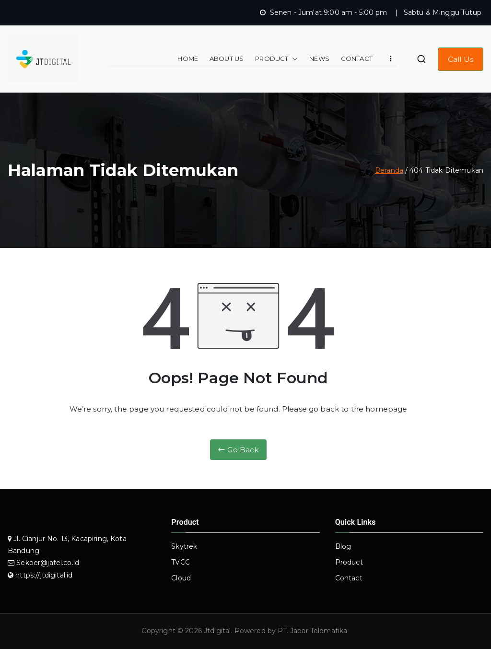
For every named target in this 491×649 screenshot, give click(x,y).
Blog (343, 546)
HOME (187, 58)
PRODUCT (276, 59)
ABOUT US (227, 58)
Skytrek (184, 546)
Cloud (181, 578)
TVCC (180, 562)
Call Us (460, 59)
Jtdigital (217, 630)
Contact (348, 578)
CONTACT (357, 58)
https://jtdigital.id (43, 575)
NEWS (319, 58)
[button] (293, 59)
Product (349, 562)
